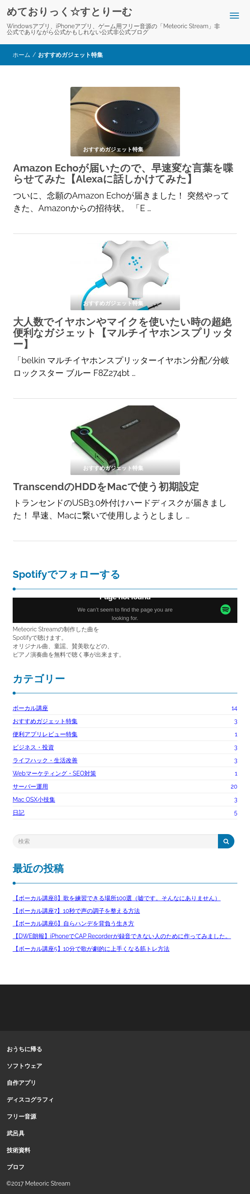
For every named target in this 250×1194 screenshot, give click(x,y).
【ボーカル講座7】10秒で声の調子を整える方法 (76, 910)
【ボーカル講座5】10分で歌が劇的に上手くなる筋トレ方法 (91, 948)
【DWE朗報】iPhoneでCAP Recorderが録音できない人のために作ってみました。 (122, 936)
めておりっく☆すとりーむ (69, 11)
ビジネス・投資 (33, 747)
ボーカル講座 (30, 708)
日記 (18, 812)
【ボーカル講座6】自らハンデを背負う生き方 (73, 923)
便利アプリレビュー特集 (45, 734)
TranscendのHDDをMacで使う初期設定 (106, 486)
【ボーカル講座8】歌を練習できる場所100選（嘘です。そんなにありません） (116, 898)
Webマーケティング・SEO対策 (54, 773)
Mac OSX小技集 (34, 799)
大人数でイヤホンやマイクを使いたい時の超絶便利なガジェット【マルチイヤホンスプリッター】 (123, 333)
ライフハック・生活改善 (45, 760)
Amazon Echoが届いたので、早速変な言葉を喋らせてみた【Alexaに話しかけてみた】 (123, 173)
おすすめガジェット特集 (45, 721)
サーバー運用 (30, 786)
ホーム (21, 54)
